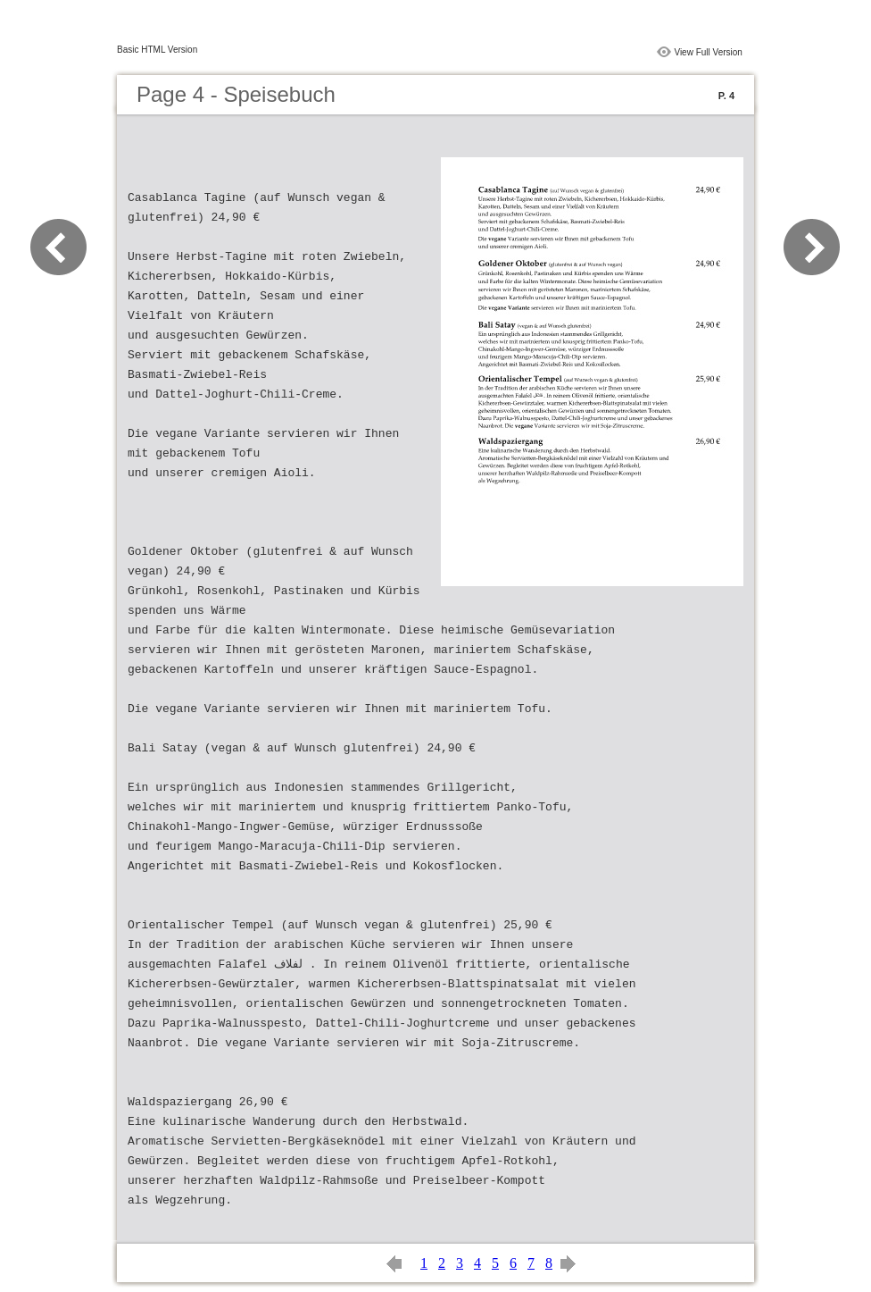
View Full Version (708, 52)
